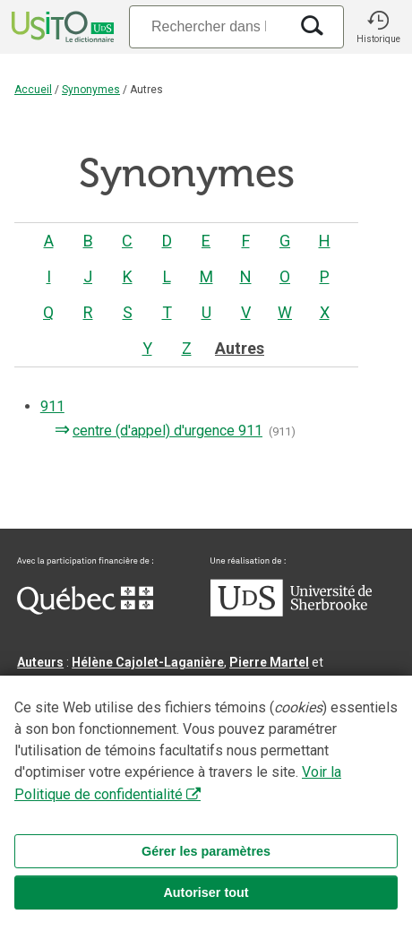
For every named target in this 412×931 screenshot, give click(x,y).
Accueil (33, 89)
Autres (239, 348)
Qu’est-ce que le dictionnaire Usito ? (124, 820)
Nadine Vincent (62, 705)
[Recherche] (209, 26)
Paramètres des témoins (240, 841)
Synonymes (91, 89)
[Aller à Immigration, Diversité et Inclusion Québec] (85, 610)
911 (52, 406)
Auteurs (40, 662)
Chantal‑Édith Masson (83, 684)
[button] (378, 27)
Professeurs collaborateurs (100, 770)
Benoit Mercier (147, 748)
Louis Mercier (309, 684)
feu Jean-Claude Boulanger (273, 770)
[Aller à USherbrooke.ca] (291, 612)
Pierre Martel (269, 662)
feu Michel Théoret (167, 791)
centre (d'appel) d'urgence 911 (166, 430)
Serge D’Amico (224, 727)
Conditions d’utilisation (87, 841)
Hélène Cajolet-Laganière (148, 662)
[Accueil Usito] (61, 27)
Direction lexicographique (94, 727)
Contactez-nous (288, 820)
